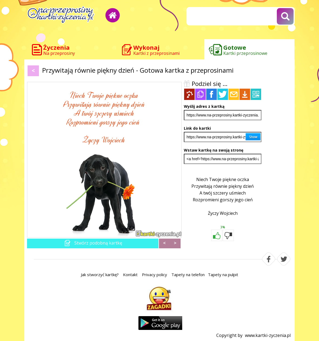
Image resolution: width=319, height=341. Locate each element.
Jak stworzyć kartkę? (100, 274)
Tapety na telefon (188, 274)
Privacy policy (154, 274)
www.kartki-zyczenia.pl (268, 335)
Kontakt (130, 274)
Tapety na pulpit (223, 274)
